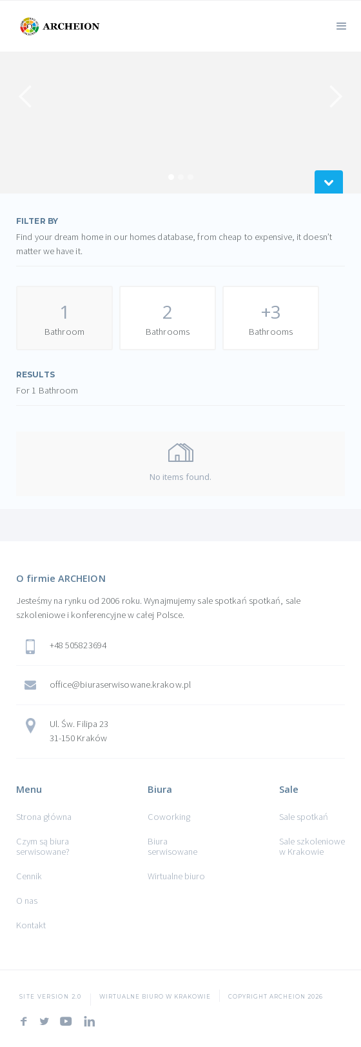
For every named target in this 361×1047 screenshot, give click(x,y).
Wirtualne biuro (176, 876)
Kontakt (31, 925)
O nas (26, 900)
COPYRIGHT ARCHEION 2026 (275, 996)
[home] (58, 25)
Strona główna (44, 817)
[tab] (64, 318)
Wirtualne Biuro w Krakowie (155, 996)
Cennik (29, 876)
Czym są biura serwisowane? (43, 846)
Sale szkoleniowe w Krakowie (312, 846)
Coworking (169, 817)
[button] (341, 25)
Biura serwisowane (172, 846)
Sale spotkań (303, 817)
